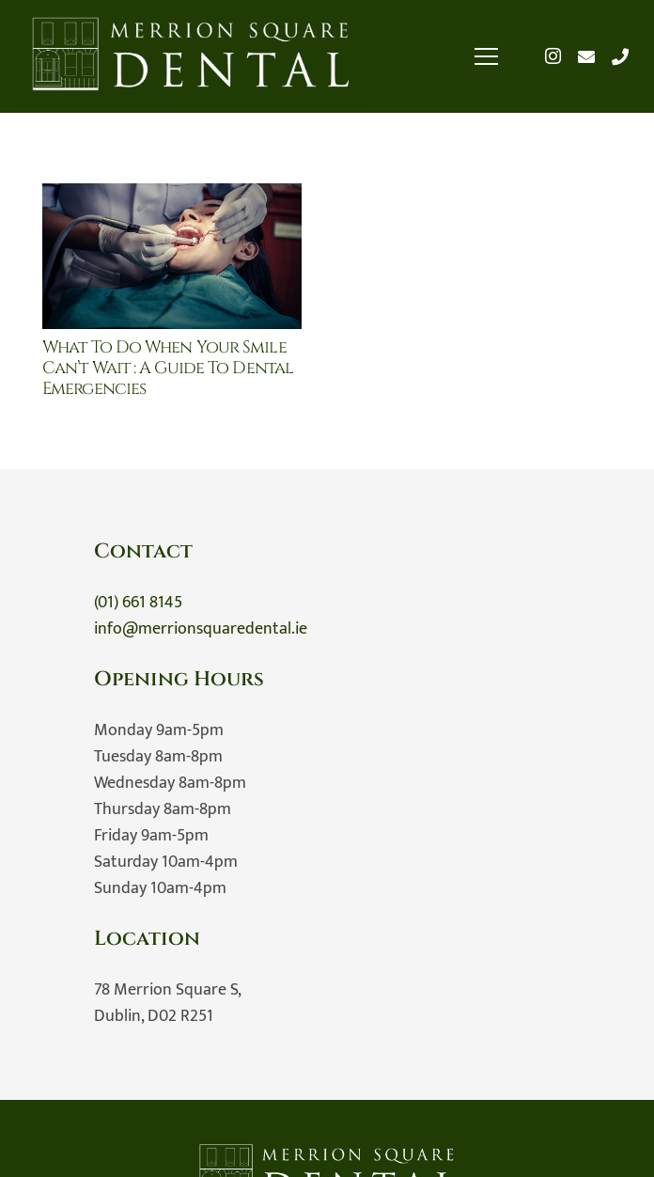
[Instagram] (552, 56)
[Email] (586, 56)
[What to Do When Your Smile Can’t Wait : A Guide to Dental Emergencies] (172, 196)
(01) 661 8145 (138, 602)
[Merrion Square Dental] (191, 56)
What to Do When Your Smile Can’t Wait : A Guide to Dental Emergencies (167, 368)
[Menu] (486, 56)
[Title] (620, 56)
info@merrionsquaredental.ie (200, 629)
